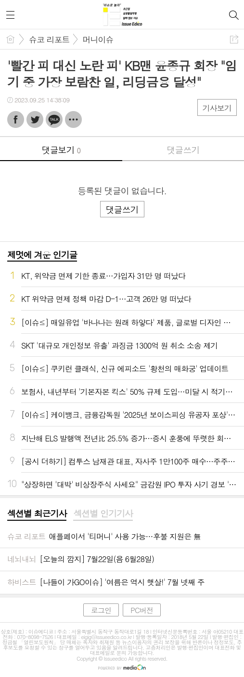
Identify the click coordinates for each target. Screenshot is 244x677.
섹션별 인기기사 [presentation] (102, 513)
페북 (15, 119)
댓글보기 (61, 150)
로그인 (101, 610)
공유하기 (234, 39)
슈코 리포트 (49, 39)
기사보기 (217, 107)
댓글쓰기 (183, 150)
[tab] (37, 514)
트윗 (34, 119)
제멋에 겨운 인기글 (42, 255)
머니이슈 (98, 39)
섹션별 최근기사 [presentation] (36, 513)
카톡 (54, 119)
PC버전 (141, 610)
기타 (73, 119)
